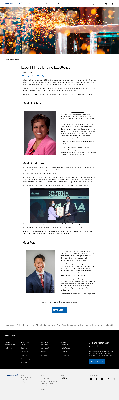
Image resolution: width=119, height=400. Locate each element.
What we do (47, 4)
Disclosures (65, 355)
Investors (83, 4)
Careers (70, 4)
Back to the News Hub (11, 60)
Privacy (42, 375)
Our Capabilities (9, 344)
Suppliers (95, 4)
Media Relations (66, 348)
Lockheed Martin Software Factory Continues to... (60, 325)
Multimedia (64, 352)
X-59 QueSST (52, 167)
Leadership (25, 352)
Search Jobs (58, 310)
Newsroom (24, 355)
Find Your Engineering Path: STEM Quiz (29, 325)
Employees (44, 344)
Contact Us (64, 344)
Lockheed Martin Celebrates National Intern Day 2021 (95, 325)
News (60, 4)
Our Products (8, 348)
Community (25, 348)
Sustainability (25, 359)
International (44, 348)
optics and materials (77, 112)
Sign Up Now (95, 361)
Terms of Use (44, 378)
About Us (24, 362)
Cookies (43, 389)
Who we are (32, 4)
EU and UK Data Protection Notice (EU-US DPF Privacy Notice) (49, 383)
